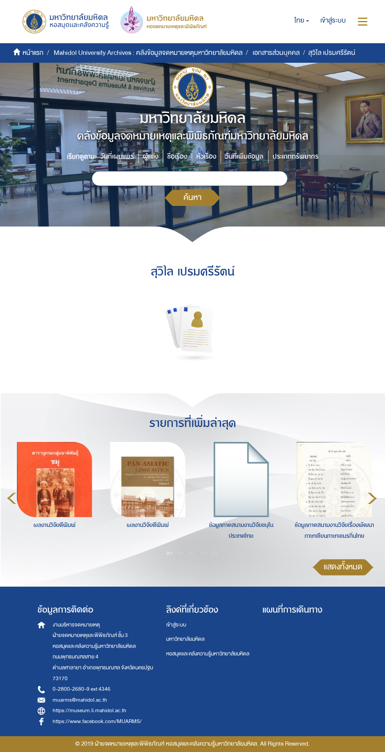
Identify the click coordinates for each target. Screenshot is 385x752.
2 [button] (181, 553)
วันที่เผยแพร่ (117, 156)
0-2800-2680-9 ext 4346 (82, 689)
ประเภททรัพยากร (295, 156)
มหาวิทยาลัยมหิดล (185, 639)
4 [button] (203, 553)
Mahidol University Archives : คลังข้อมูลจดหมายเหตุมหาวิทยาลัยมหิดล (148, 53)
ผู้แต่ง (150, 156)
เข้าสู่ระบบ (176, 624)
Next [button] (372, 498)
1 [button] (169, 553)
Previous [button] (11, 498)
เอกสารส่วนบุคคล (276, 53)
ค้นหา (192, 197)
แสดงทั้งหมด (343, 567)
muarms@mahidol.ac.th (80, 700)
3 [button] (192, 553)
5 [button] (214, 553)
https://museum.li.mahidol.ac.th (89, 710)
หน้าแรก (33, 53)
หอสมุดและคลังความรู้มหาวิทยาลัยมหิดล (207, 653)
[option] (52, 497)
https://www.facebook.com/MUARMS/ (97, 721)
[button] (302, 20)
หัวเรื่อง (206, 156)
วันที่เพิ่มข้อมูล (244, 156)
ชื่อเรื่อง (177, 156)
